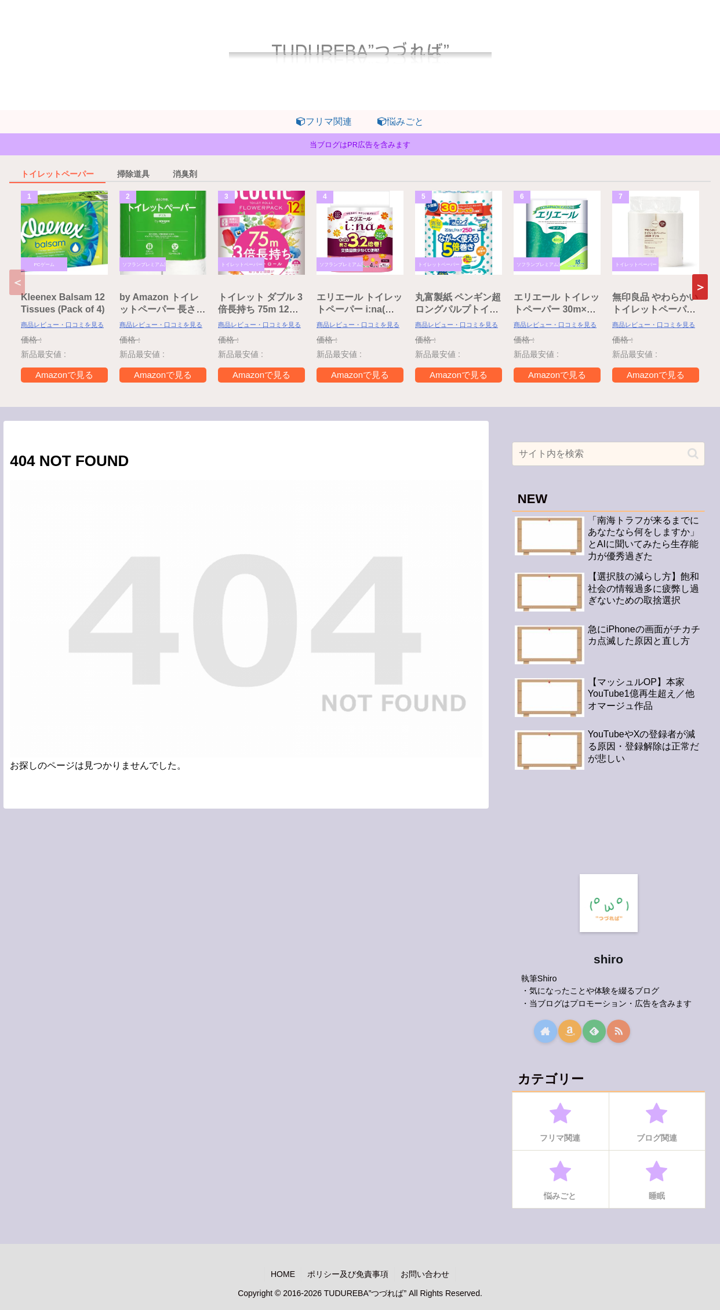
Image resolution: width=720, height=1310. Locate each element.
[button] (700, 287)
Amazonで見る (64, 375)
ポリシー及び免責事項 (347, 1274)
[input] (608, 454)
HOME (283, 1274)
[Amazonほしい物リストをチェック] (569, 1031)
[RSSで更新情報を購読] (618, 1031)
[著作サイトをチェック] (545, 1031)
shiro (608, 959)
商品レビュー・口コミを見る (62, 324)
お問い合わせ (425, 1274)
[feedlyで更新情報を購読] (594, 1031)
